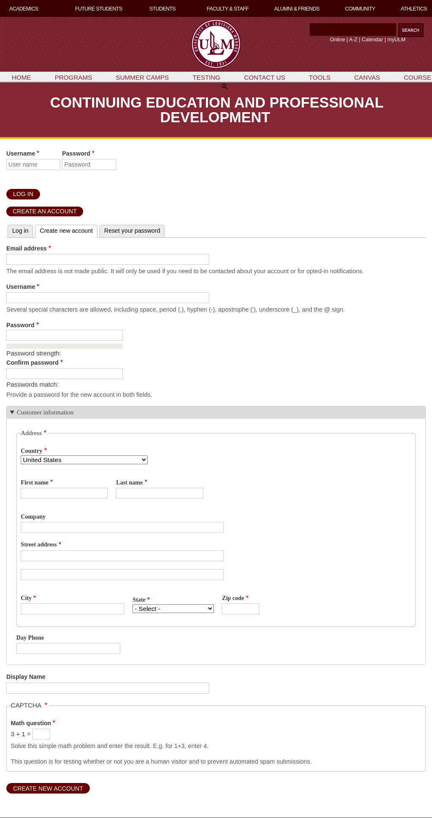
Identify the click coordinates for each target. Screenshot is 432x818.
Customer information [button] (45, 412)
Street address (39, 544)
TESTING (206, 77)
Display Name (26, 676)
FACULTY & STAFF (227, 9)
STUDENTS (162, 9)
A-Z (353, 40)
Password (76, 153)
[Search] (353, 29)
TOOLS (319, 77)
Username (20, 153)
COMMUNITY (360, 9)
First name (34, 482)
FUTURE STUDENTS (98, 9)
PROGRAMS (73, 77)
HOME (21, 77)
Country (31, 450)
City (26, 598)
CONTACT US (264, 77)
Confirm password (32, 362)
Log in (20, 230)
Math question (31, 723)
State (139, 599)
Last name (129, 482)
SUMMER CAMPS (142, 77)
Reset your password (132, 230)
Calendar (372, 40)
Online (337, 40)
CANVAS (367, 77)
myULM (396, 40)
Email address (26, 248)
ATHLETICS (414, 9)
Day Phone (30, 637)
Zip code (233, 598)
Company (33, 516)
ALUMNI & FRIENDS (296, 9)
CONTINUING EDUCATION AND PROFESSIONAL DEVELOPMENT (216, 109)
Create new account (66, 230)
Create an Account (45, 211)
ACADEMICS (23, 9)
